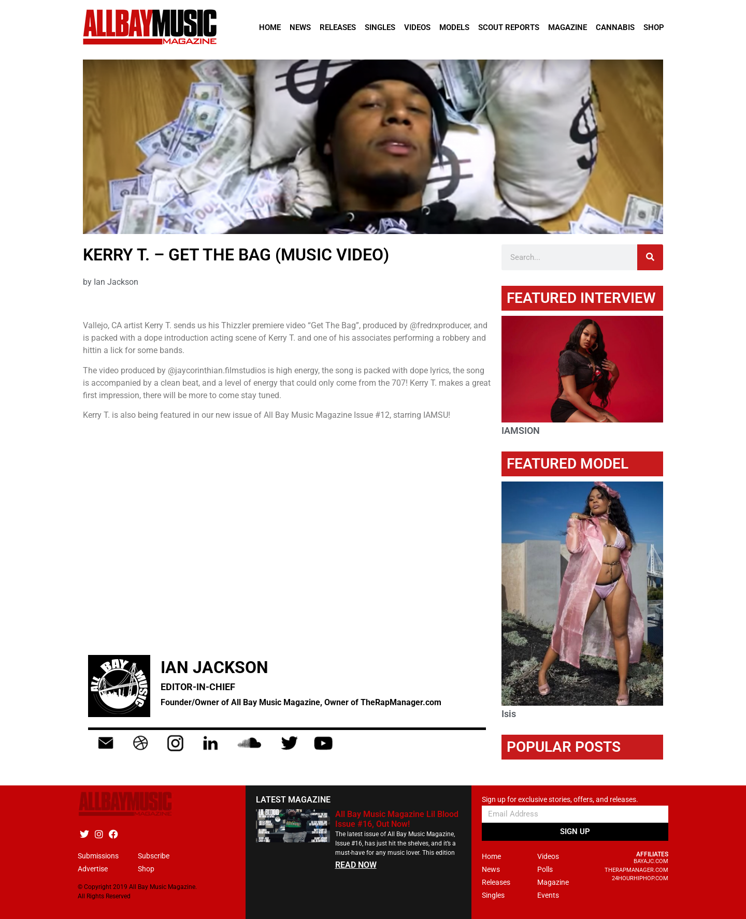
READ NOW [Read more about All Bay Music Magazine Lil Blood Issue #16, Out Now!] (356, 865)
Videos (417, 27)
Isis (508, 713)
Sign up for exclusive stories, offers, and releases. (560, 800)
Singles (380, 27)
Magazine (567, 27)
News (300, 27)
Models (454, 27)
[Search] (650, 257)
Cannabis (615, 27)
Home (270, 27)
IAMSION (520, 430)
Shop (653, 27)
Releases (338, 27)
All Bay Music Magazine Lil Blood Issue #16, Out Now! (396, 819)
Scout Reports (508, 27)
